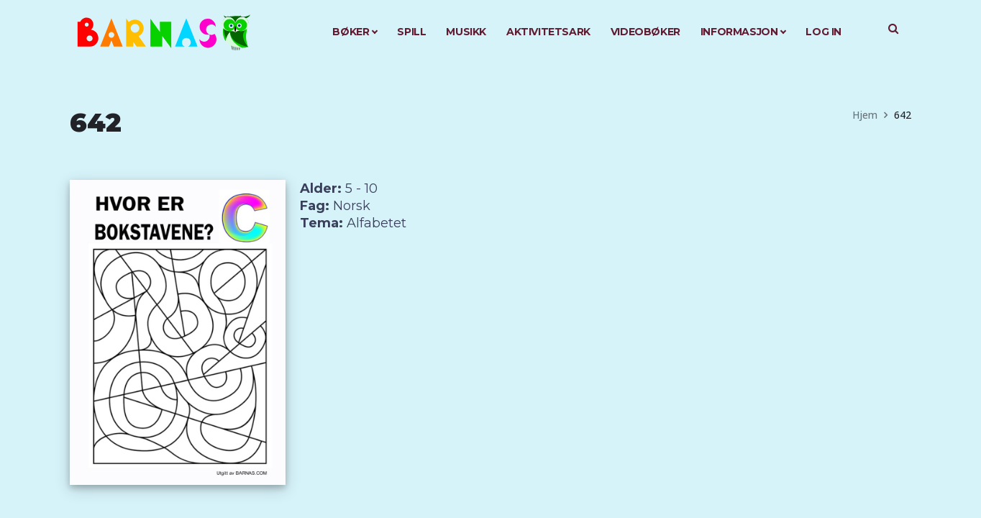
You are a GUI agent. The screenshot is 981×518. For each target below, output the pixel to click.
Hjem (864, 115)
